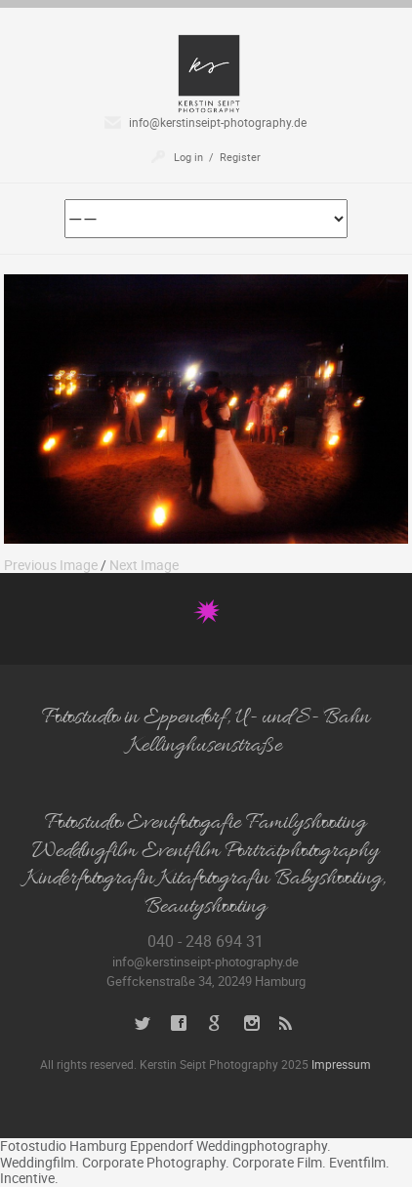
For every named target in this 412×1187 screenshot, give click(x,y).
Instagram (251, 1023)
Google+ (215, 1023)
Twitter (143, 1023)
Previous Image (51, 564)
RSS (287, 1023)
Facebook (179, 1023)
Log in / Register (217, 156)
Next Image (144, 564)
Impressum (341, 1064)
